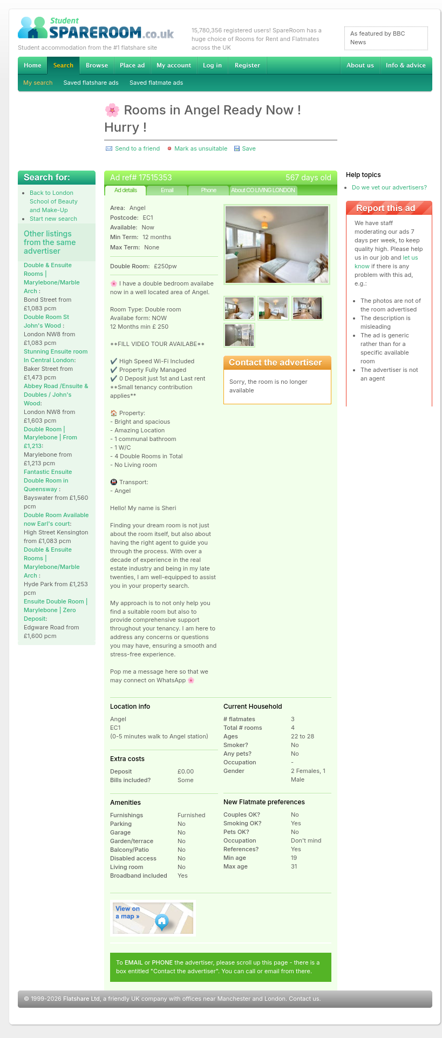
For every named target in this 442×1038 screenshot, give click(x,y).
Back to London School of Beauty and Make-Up (54, 201)
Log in (212, 65)
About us (360, 65)
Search (63, 65)
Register (247, 65)
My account (174, 65)
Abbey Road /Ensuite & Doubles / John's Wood (56, 394)
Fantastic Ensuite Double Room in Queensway (48, 480)
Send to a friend (137, 148)
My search (38, 82)
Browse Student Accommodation (96, 65)
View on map (153, 918)
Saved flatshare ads (91, 82)
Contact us (304, 998)
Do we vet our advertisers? (389, 187)
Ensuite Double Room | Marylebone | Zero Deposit (56, 610)
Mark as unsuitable (200, 148)
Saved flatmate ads (156, 82)
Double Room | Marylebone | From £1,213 (50, 437)
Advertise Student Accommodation (132, 65)
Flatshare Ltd (81, 998)
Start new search (53, 218)
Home (32, 65)
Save (248, 148)
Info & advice (406, 65)
